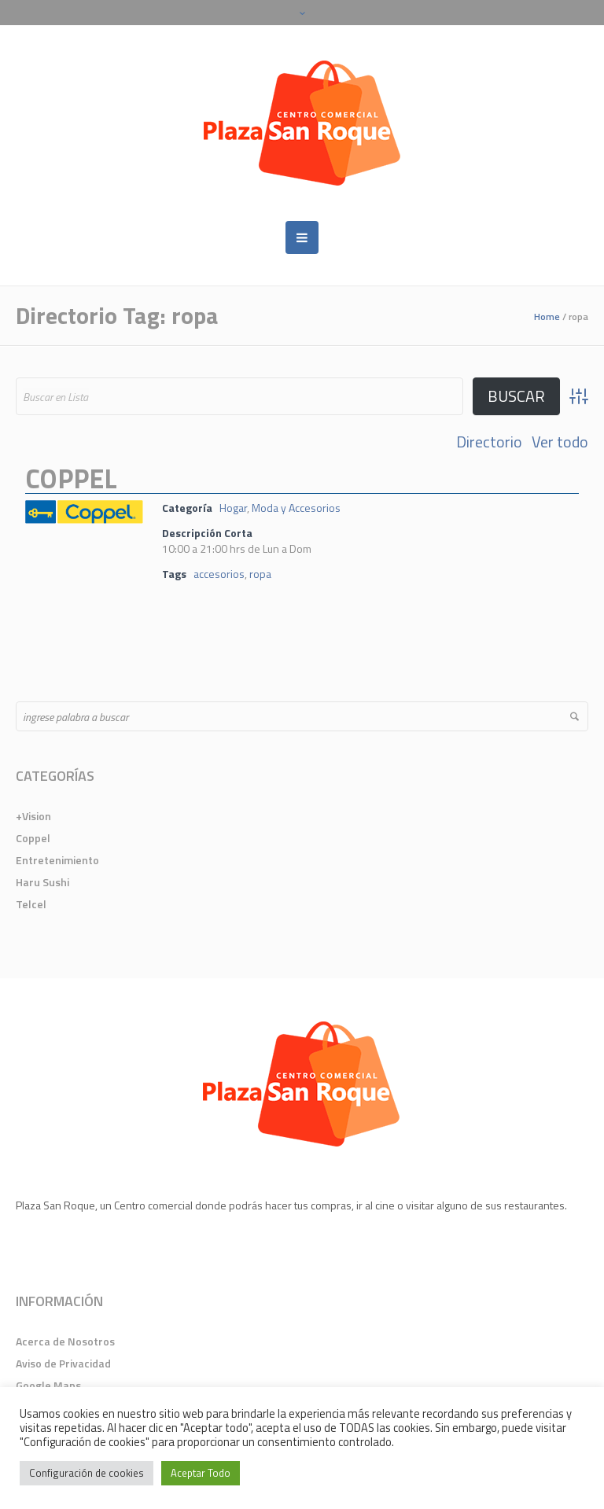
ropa (260, 573)
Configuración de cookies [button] (86, 1473)
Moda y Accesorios (296, 507)
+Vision (33, 816)
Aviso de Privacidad (63, 1363)
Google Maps (48, 1385)
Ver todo (560, 442)
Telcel (31, 904)
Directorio (489, 442)
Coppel (71, 478)
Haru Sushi (42, 882)
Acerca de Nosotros (65, 1341)
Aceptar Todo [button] (200, 1473)
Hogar (233, 507)
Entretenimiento (57, 860)
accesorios (219, 573)
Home (547, 316)
